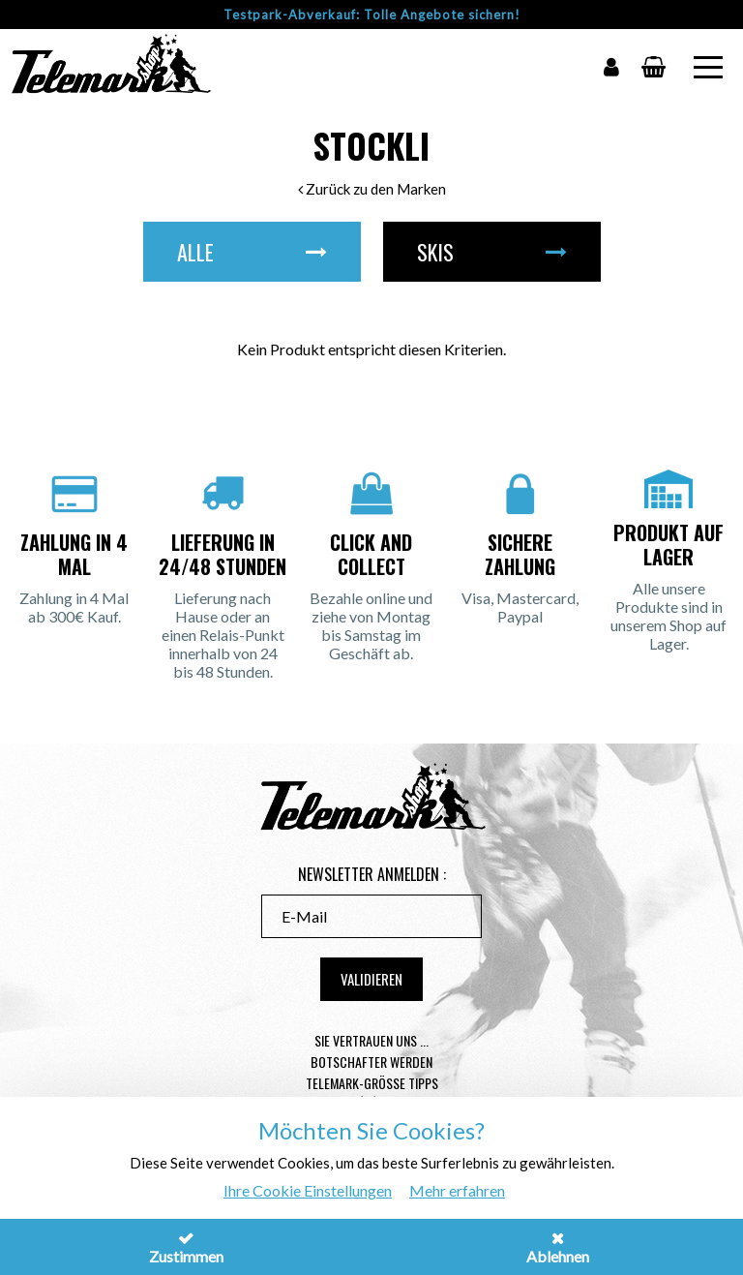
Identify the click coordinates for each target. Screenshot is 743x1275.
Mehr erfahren (457, 1190)
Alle (252, 251)
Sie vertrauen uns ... (371, 1040)
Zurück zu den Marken (372, 188)
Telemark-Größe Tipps (372, 1083)
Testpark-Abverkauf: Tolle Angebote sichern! (371, 14)
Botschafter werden (371, 1061)
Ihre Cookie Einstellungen (307, 1190)
